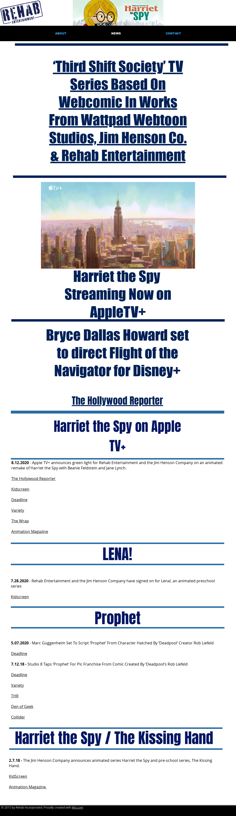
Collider (18, 717)
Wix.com (77, 807)
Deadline (19, 499)
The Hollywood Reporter (33, 478)
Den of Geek (22, 706)
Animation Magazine (29, 531)
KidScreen (18, 776)
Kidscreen (20, 489)
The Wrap (20, 521)
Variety (17, 510)
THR (15, 696)
